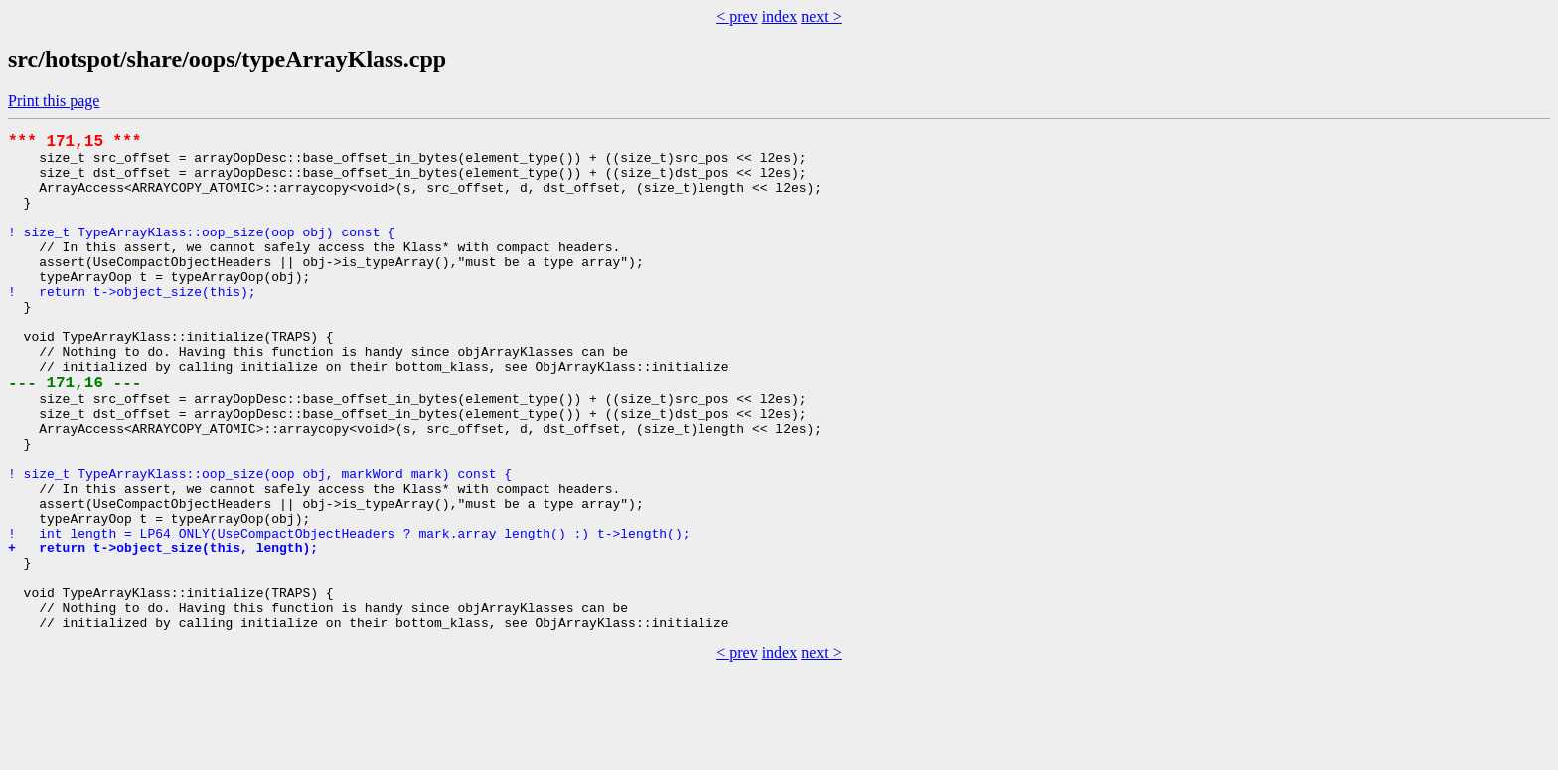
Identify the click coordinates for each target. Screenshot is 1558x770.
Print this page (53, 100)
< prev (736, 16)
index (780, 16)
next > (821, 16)
